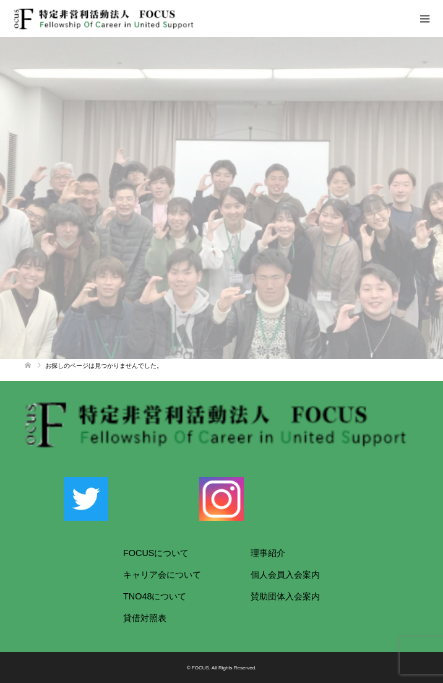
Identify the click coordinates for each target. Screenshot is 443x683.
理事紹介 (268, 553)
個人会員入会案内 (285, 575)
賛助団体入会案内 (285, 596)
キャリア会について (162, 575)
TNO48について (154, 596)
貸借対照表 (144, 618)
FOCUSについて (156, 553)
